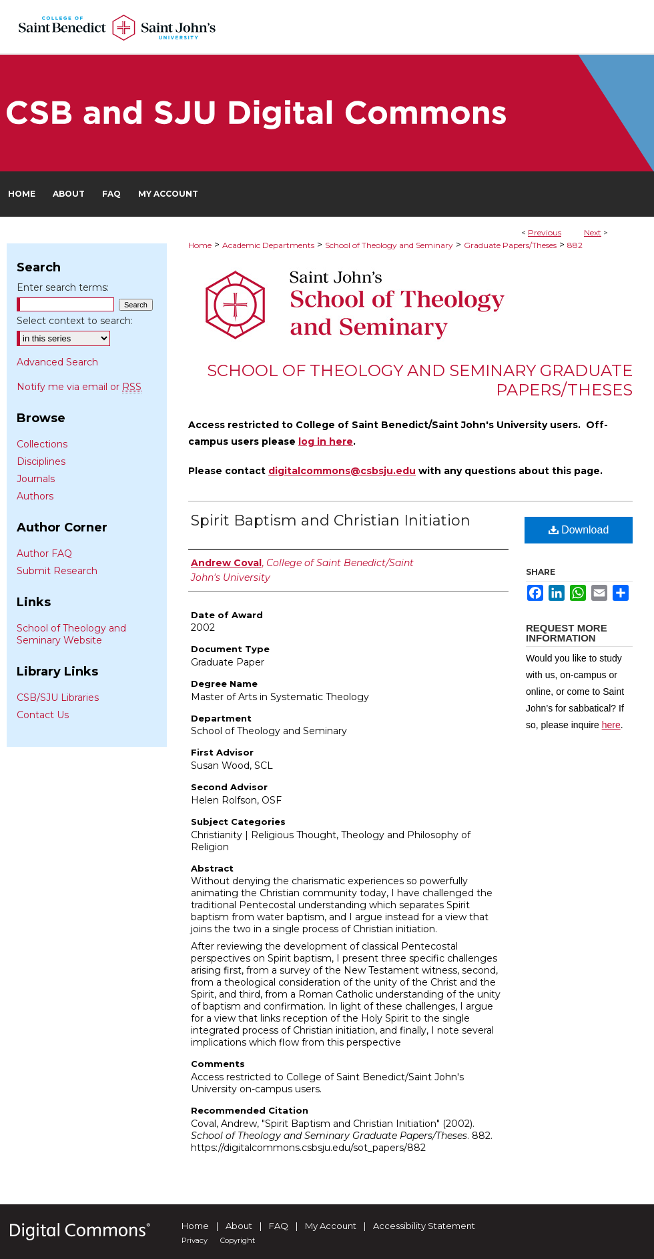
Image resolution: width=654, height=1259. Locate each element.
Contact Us (43, 715)
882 (575, 245)
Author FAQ (44, 553)
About (239, 1225)
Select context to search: (75, 321)
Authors (35, 496)
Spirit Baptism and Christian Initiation (330, 520)
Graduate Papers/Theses (510, 245)
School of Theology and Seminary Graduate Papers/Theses (420, 380)
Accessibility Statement (424, 1225)
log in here (325, 441)
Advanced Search (57, 362)
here (611, 725)
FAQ (278, 1225)
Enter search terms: (63, 287)
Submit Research (57, 571)
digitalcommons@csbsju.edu (342, 471)
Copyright (237, 1240)
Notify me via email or (79, 387)
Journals (36, 479)
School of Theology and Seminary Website (71, 634)
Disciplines (41, 461)
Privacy (195, 1240)
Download (579, 529)
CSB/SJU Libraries (58, 698)
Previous (544, 232)
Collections (42, 444)
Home (200, 245)
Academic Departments (268, 245)
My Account (330, 1225)
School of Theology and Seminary (389, 245)
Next (592, 232)
